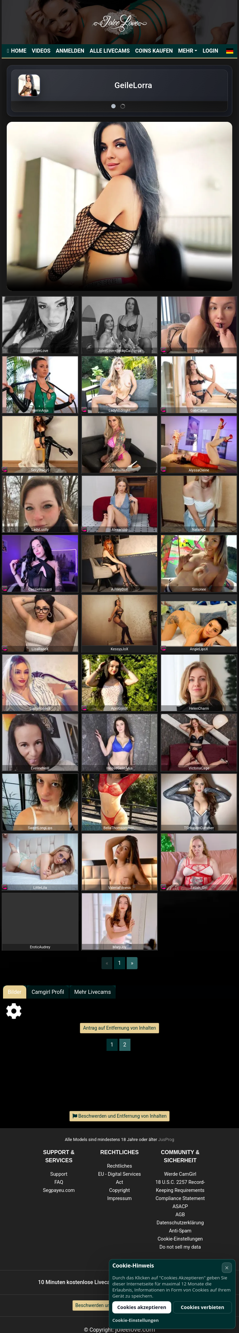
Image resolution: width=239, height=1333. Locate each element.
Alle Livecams (110, 51)
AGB (180, 1215)
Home (18, 51)
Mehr (185, 51)
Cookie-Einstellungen (180, 1239)
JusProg (166, 1139)
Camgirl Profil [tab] (48, 992)
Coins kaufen (154, 51)
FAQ (59, 1182)
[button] (229, 51)
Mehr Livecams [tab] (92, 992)
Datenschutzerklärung (180, 1223)
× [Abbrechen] (227, 1267)
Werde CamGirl (180, 1174)
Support (58, 1174)
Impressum (119, 1198)
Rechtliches (119, 1166)
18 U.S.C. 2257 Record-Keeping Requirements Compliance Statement (180, 1190)
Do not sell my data (180, 1247)
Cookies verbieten (202, 1307)
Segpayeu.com (59, 1190)
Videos (41, 51)
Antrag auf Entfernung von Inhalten (119, 1028)
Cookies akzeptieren (142, 1307)
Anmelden (70, 51)
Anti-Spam (180, 1231)
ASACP (180, 1206)
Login (210, 51)
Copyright (119, 1190)
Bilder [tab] (15, 992)
